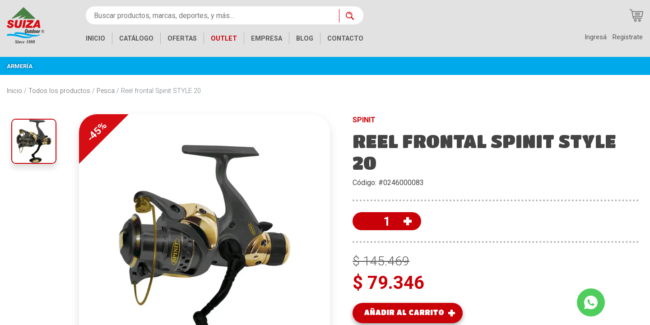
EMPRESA (266, 38)
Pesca (106, 91)
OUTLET (224, 38)
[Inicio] (25, 24)
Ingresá (596, 37)
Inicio (14, 91)
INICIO (95, 38)
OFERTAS (182, 38)
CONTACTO (345, 38)
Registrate (627, 37)
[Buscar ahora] (351, 16)
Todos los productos (59, 91)
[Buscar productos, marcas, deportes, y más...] (212, 15)
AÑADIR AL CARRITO (404, 312)
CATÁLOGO (136, 38)
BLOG (304, 38)
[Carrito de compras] (636, 15)
